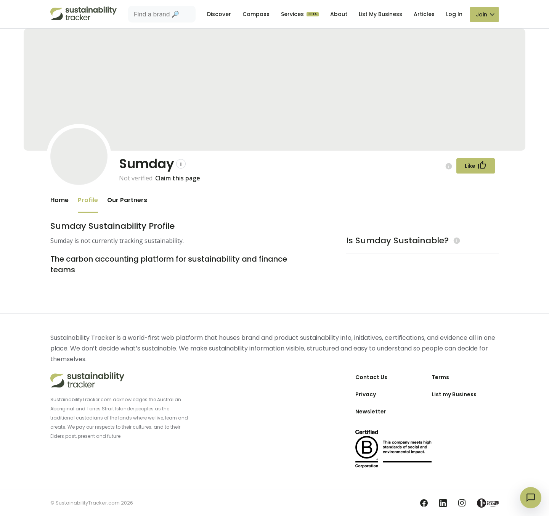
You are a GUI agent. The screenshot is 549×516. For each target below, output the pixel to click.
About (338, 14)
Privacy (365, 394)
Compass (256, 14)
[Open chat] (530, 497)
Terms (440, 377)
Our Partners (127, 200)
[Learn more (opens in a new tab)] (456, 240)
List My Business (380, 14)
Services (293, 14)
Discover (219, 14)
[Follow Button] (475, 166)
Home (59, 200)
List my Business (454, 394)
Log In (454, 14)
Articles (424, 14)
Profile (88, 200)
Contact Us (371, 377)
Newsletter (370, 411)
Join (481, 14)
